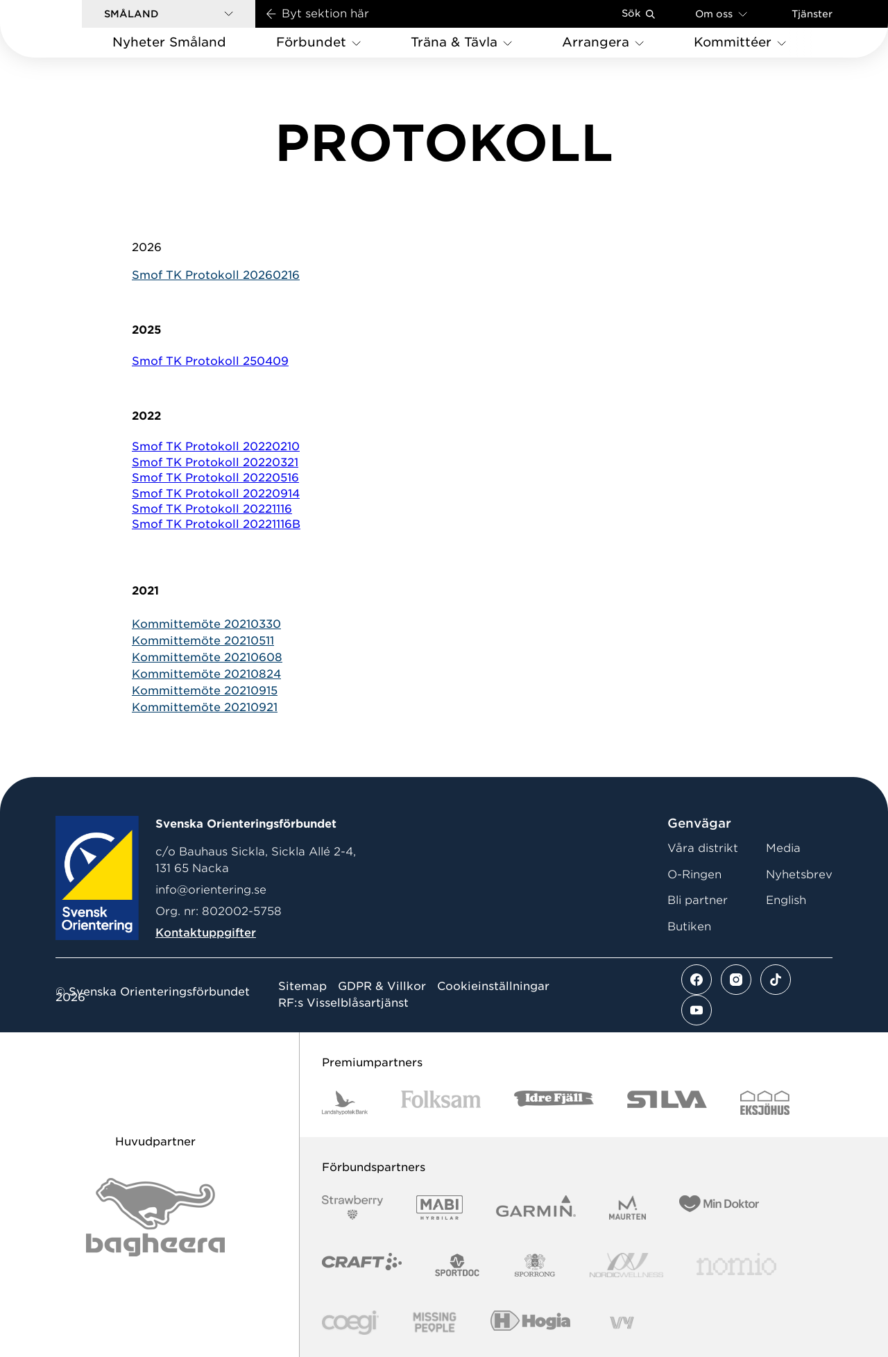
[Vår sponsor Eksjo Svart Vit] (764, 1103)
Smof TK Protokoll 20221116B (216, 524)
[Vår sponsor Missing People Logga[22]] (434, 1323)
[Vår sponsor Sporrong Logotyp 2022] (534, 1265)
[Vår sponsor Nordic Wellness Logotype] (626, 1265)
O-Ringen (694, 874)
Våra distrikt (702, 848)
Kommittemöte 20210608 (207, 657)
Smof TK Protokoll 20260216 (216, 275)
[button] (168, 14)
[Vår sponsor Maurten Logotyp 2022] (628, 1207)
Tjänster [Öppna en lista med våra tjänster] (812, 13)
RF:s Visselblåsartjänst (343, 1003)
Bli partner (697, 900)
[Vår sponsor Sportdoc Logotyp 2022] (457, 1265)
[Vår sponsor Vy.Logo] (622, 1323)
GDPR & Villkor (382, 986)
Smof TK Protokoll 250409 (210, 361)
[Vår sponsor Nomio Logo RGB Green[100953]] (736, 1265)
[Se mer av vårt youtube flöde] (696, 1010)
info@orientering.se (210, 889)
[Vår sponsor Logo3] (350, 1323)
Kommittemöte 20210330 (206, 624)
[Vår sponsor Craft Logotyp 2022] (362, 1265)
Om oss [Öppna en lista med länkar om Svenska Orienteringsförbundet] (721, 13)
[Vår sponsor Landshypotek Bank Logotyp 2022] (345, 1103)
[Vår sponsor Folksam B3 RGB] (441, 1103)
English (786, 900)
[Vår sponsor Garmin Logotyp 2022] (536, 1207)
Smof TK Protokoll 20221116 (212, 508)
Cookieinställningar (493, 986)
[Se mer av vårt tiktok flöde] (775, 979)
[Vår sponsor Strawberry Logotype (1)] (352, 1207)
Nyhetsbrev (799, 874)
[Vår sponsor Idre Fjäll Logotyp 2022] (554, 1103)
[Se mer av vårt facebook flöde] (696, 979)
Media (783, 848)
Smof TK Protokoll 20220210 (216, 446)
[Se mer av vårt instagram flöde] (736, 979)
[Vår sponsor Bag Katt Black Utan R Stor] (155, 1217)
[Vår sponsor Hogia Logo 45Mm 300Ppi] (530, 1323)
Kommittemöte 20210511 (203, 640)
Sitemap (302, 986)
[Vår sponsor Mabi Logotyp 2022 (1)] (439, 1207)
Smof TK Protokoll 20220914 (216, 493)
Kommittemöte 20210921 (205, 707)
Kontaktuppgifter (205, 932)
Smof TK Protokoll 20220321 (215, 462)
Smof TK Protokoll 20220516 (215, 477)
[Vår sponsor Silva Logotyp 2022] (667, 1103)
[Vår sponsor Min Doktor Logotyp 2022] (719, 1207)
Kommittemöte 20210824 (206, 674)
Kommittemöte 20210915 (205, 690)
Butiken (689, 926)
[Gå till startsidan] (63, 29)
